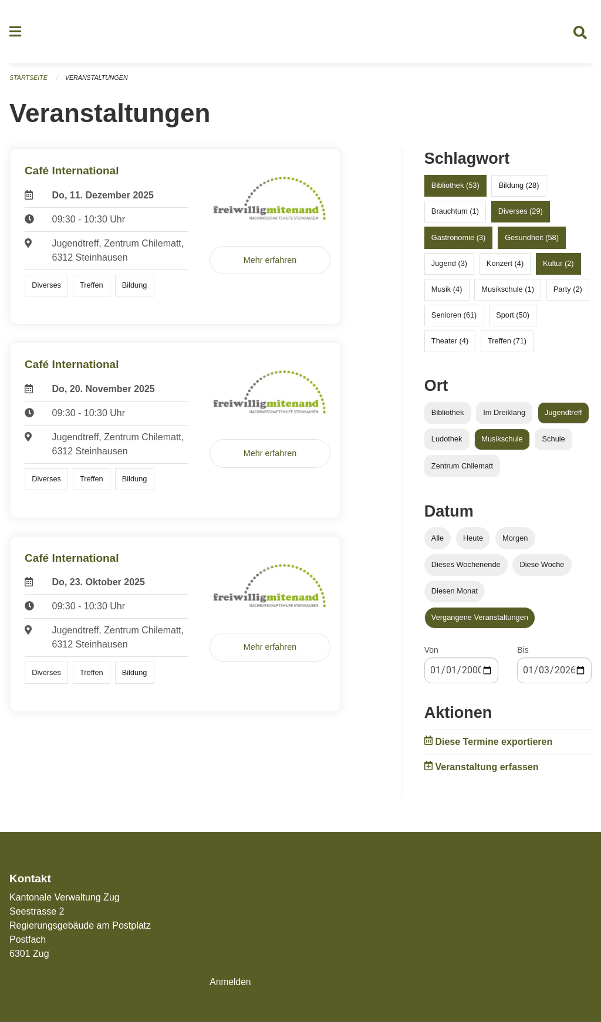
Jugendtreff (563, 417)
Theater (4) (449, 345)
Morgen (515, 542)
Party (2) (567, 293)
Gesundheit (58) (532, 241)
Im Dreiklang (504, 417)
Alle (437, 542)
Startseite (29, 82)
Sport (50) (512, 319)
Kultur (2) (558, 267)
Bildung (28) (518, 189)
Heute (473, 542)
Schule (553, 443)
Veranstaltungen (98, 82)
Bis (522, 654)
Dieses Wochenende (466, 568)
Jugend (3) (449, 267)
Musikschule (501, 443)
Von (431, 654)
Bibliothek (447, 417)
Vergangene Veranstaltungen (479, 622)
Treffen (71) (507, 345)
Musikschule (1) (507, 293)
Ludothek (446, 443)
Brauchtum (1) (455, 215)
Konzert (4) (505, 267)
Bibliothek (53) (455, 189)
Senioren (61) (454, 319)
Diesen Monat (454, 595)
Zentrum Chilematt (462, 470)
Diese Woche (542, 568)
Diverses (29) (520, 215)
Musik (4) (446, 293)
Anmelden (231, 982)
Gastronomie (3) (458, 241)
